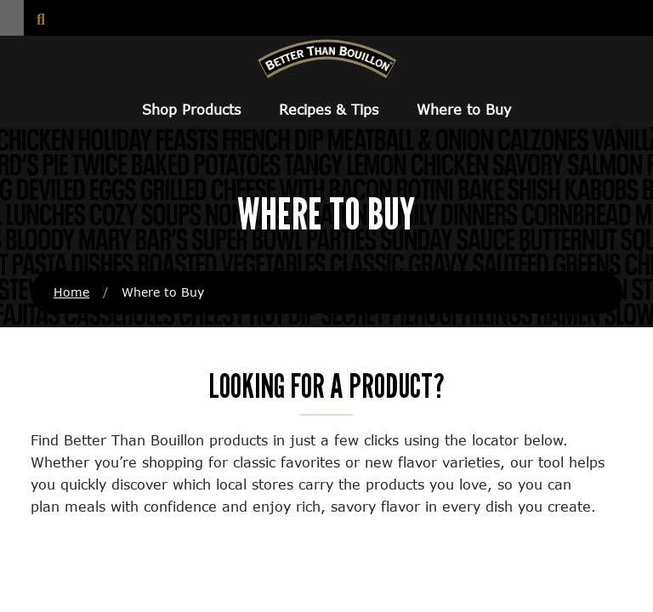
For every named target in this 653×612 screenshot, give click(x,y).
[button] (12, 18)
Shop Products (191, 109)
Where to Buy (464, 109)
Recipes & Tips (328, 109)
